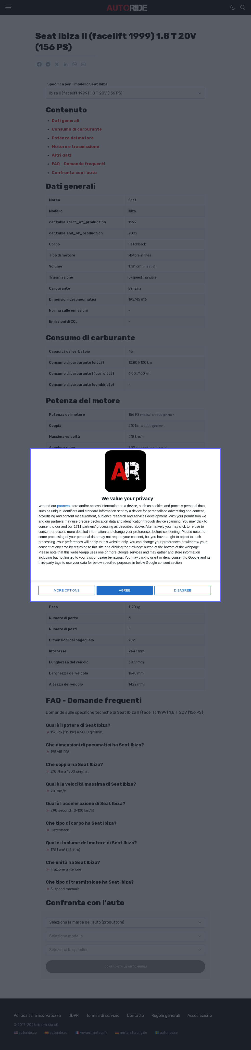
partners (63, 506)
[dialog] (125, 525)
